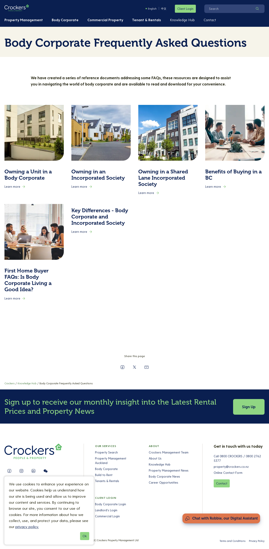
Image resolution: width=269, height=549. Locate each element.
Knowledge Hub (182, 20)
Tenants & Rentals (107, 481)
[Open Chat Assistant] (221, 518)
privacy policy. (27, 526)
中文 (163, 8)
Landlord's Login (106, 510)
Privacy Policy (257, 541)
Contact (210, 20)
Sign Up (249, 406)
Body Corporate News (164, 476)
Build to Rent (103, 475)
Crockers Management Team (168, 452)
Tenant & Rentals (146, 20)
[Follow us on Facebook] (9, 471)
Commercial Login (107, 516)
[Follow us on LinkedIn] (33, 471)
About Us (155, 458)
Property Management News (168, 470)
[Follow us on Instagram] (21, 471)
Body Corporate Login (110, 504)
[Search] (229, 9)
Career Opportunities (163, 482)
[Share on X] (134, 367)
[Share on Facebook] (122, 367)
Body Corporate (65, 20)
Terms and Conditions (232, 541)
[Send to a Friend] (146, 367)
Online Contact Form (228, 473)
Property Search (106, 452)
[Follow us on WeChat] (45, 471)
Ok (85, 536)
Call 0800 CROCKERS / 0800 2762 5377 (237, 458)
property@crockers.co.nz (231, 467)
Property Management (23, 20)
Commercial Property (105, 20)
